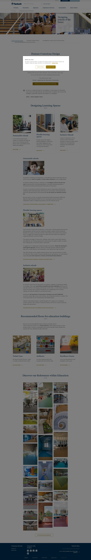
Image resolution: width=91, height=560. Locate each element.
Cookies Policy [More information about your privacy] (55, 63)
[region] (46, 63)
